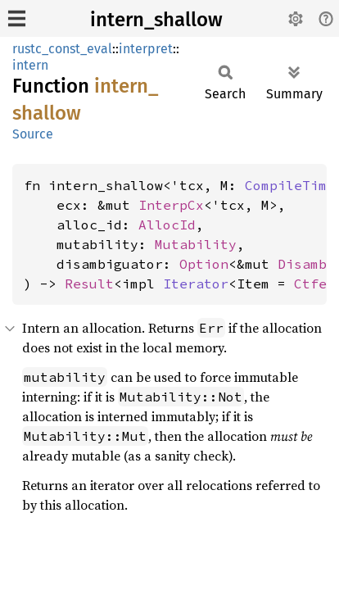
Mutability (196, 244)
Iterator (195, 283)
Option (203, 264)
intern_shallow (156, 19)
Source (32, 134)
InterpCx (171, 205)
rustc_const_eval (62, 49)
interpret (146, 49)
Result (89, 283)
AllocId (167, 224)
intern (30, 65)
